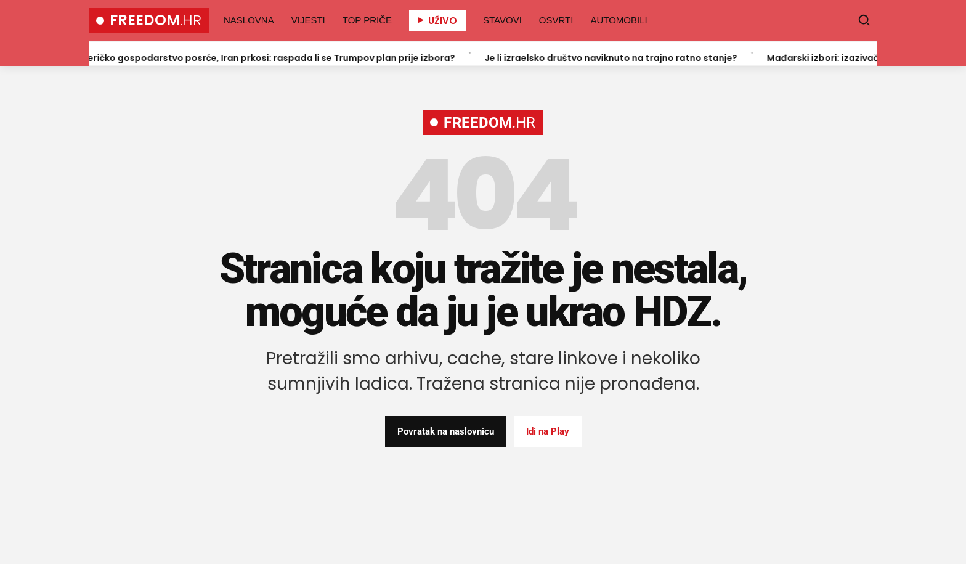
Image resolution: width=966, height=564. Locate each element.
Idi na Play (547, 431)
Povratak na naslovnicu (445, 431)
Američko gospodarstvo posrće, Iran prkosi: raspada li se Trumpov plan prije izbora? (269, 57)
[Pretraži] (864, 20)
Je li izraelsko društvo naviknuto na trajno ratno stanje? (615, 57)
